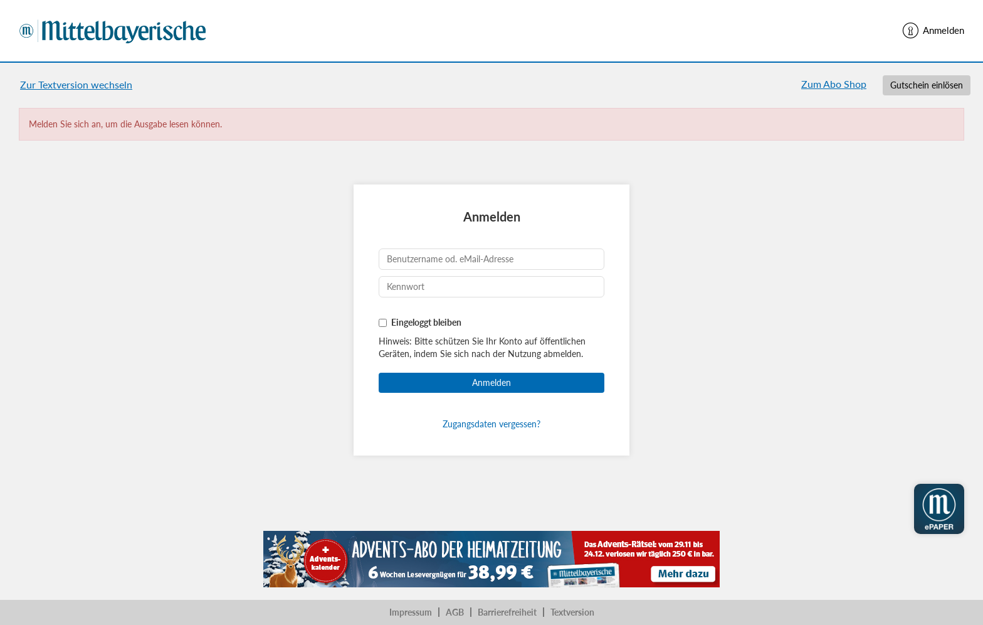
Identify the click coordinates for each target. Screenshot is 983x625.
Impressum (410, 612)
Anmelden (932, 30)
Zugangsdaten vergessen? (491, 424)
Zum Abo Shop (833, 84)
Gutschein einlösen (926, 85)
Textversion (572, 612)
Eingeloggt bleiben (426, 322)
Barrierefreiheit (507, 612)
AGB (455, 612)
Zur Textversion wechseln (76, 84)
